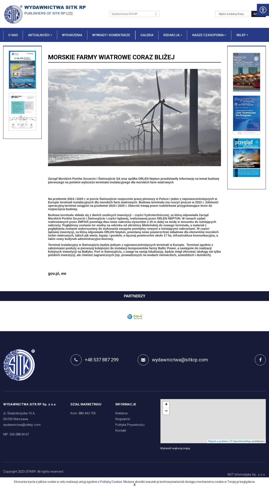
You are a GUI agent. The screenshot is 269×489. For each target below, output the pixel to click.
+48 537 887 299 (95, 359)
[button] (40, 35)
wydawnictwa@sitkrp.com (173, 359)
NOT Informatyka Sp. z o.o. (247, 474)
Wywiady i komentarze (111, 35)
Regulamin (122, 419)
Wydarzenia (72, 35)
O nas (13, 35)
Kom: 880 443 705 (83, 413)
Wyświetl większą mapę (175, 448)
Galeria (146, 35)
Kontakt (120, 430)
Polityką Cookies (111, 481)
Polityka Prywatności (129, 425)
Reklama (121, 413)
